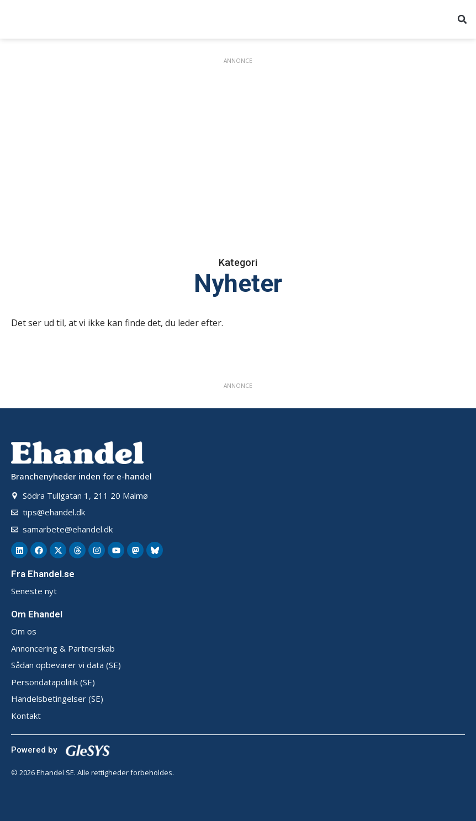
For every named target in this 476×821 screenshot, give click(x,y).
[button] (462, 19)
